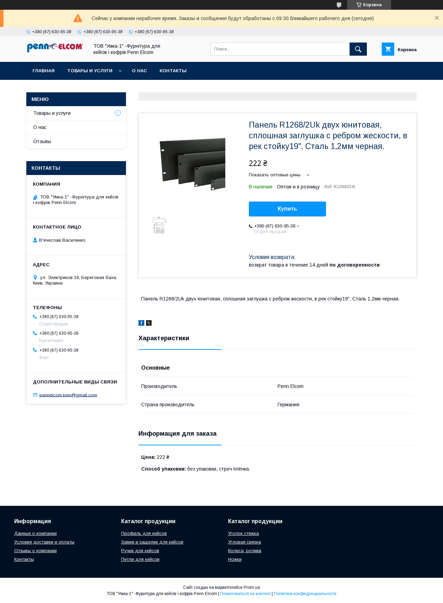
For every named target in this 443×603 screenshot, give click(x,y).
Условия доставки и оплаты (44, 542)
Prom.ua (252, 587)
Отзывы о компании (35, 550)
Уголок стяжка (243, 533)
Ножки (235, 559)
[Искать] (358, 49)
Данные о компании (35, 533)
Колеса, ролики (244, 550)
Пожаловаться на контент (245, 593)
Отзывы (42, 141)
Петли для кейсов (140, 559)
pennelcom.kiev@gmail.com (68, 394)
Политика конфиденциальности (305, 593)
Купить (287, 209)
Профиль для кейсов (144, 533)
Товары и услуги (89, 70)
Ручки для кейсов (140, 550)
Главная (44, 70)
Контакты (173, 70)
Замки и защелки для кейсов (152, 542)
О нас (139, 70)
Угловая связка (244, 542)
